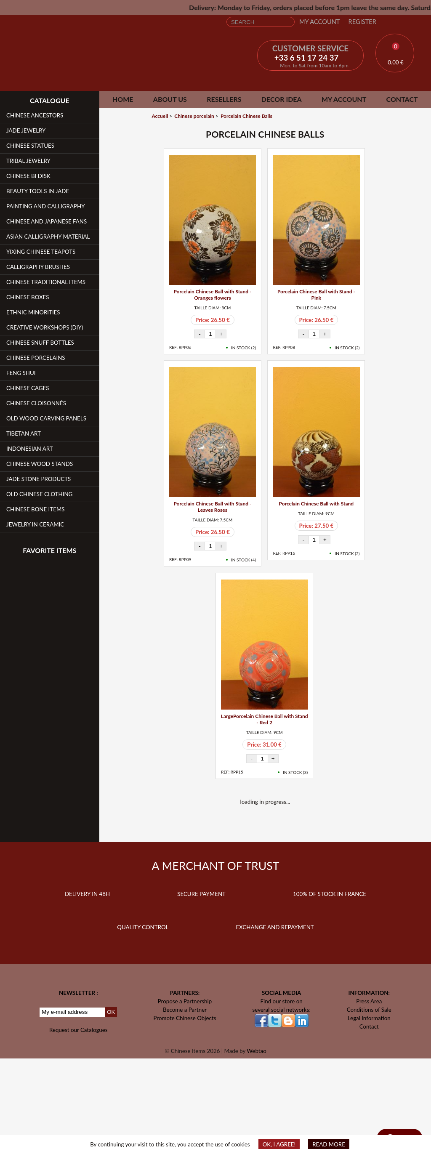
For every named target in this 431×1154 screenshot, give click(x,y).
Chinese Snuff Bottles (40, 342)
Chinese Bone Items (35, 509)
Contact (402, 99)
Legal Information (369, 1018)
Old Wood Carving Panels (46, 418)
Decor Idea (281, 99)
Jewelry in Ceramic (35, 524)
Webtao (256, 1051)
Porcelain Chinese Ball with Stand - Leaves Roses (212, 506)
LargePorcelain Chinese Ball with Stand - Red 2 (264, 719)
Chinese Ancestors (34, 115)
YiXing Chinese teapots (40, 251)
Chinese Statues (30, 145)
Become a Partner (185, 1009)
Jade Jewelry (25, 130)
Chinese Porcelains (35, 357)
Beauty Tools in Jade (37, 191)
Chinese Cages (27, 388)
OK (111, 1012)
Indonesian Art (29, 448)
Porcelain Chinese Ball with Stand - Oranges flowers (212, 294)
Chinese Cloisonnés (36, 403)
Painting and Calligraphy (45, 206)
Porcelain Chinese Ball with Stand (316, 503)
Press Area (369, 1001)
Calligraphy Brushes (38, 266)
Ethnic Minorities (33, 312)
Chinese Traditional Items (45, 282)
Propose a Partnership (185, 1001)
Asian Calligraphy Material (48, 236)
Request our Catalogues (78, 1029)
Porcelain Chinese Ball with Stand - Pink (316, 294)
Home (122, 99)
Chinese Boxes (27, 297)
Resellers (224, 99)
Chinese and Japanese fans (46, 221)
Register (362, 21)
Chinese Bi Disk (28, 176)
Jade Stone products (38, 479)
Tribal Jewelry (28, 160)
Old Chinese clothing (39, 494)
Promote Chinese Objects (184, 1018)
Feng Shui (21, 373)
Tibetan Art (23, 433)
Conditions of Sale (369, 1009)
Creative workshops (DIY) (44, 327)
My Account (319, 21)
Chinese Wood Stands (39, 463)
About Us (170, 99)
